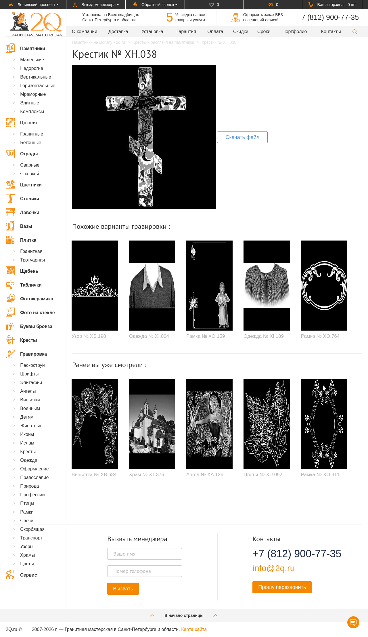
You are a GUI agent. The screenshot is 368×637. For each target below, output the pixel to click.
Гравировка (26, 353)
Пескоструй (32, 365)
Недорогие (31, 68)
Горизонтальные (37, 85)
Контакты (331, 31)
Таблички (24, 284)
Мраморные (33, 94)
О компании (84, 31)
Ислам (27, 442)
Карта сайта (194, 629)
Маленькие (32, 59)
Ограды (22, 153)
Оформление (34, 468)
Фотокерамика (29, 298)
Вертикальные (35, 77)
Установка (152, 31)
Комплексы (32, 111)
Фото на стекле (30, 312)
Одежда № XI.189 (264, 336)
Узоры (26, 546)
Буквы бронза (29, 326)
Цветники (24, 184)
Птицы (27, 503)
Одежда (28, 460)
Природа (29, 486)
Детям (26, 417)
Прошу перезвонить (282, 587)
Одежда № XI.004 (149, 336)
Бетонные (30, 142)
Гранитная (31, 251)
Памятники (25, 48)
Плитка (21, 239)
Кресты (21, 339)
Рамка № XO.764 (320, 336)
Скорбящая (32, 529)
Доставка (118, 31)
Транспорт (31, 537)
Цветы (27, 563)
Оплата (215, 31)
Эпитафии (31, 382)
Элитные (29, 102)
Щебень (22, 270)
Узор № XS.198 (89, 336)
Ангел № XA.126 (204, 474)
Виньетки (30, 399)
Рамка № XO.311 (320, 474)
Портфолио (294, 31)
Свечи (26, 520)
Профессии (32, 494)
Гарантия (186, 31)
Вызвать (123, 589)
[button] (354, 31)
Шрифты (29, 373)
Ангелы (28, 391)
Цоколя (21, 122)
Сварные (29, 165)
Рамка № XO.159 (205, 336)
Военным (30, 408)
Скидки (240, 31)
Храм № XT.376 (146, 474)
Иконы (27, 434)
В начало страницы (184, 615)
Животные (31, 425)
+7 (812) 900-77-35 (289, 554)
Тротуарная (32, 260)
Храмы (27, 555)
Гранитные (31, 133)
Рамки (26, 512)
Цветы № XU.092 (263, 474)
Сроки (263, 31)
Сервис (21, 574)
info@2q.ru (273, 568)
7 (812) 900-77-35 (330, 17)
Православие (34, 477)
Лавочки (22, 212)
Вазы (19, 225)
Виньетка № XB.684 (94, 474)
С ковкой (29, 173)
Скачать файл (242, 137)
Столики (22, 198)
